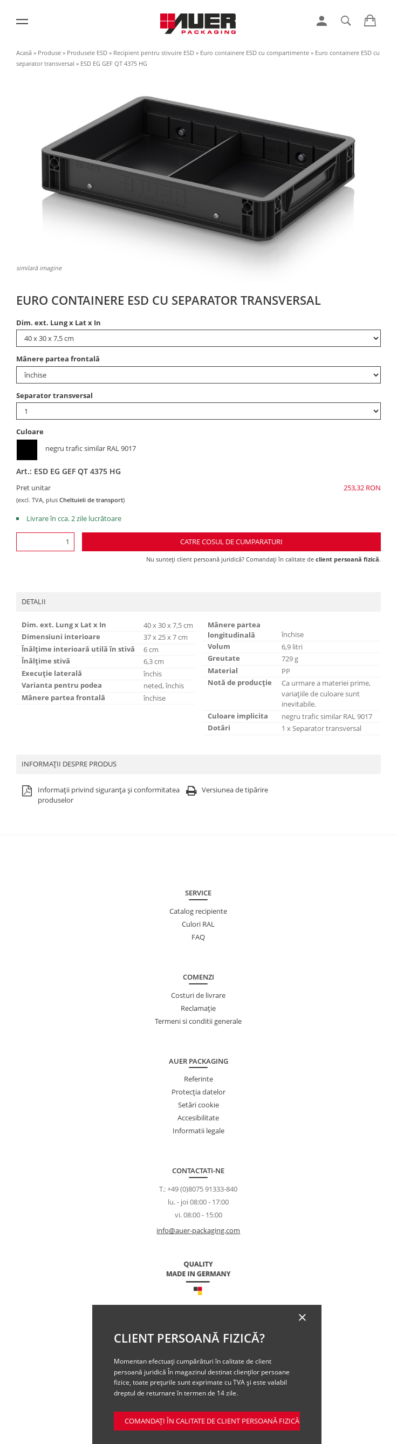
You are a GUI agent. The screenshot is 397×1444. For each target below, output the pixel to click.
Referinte (198, 1079)
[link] (321, 21)
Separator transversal (54, 395)
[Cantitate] (45, 541)
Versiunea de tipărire (225, 790)
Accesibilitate (198, 1118)
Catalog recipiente (198, 911)
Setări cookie (198, 1105)
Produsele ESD (87, 53)
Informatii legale (198, 1130)
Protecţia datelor (198, 1092)
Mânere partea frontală (58, 359)
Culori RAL (198, 924)
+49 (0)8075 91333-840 (202, 1189)
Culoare (30, 431)
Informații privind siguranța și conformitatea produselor (99, 795)
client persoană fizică (347, 559)
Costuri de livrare (198, 995)
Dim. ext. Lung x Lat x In (58, 322)
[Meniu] (22, 22)
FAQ (198, 937)
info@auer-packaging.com (198, 1230)
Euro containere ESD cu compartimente (254, 53)
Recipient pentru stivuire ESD (153, 53)
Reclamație (198, 1008)
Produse (49, 53)
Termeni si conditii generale (198, 1021)
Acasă (24, 53)
